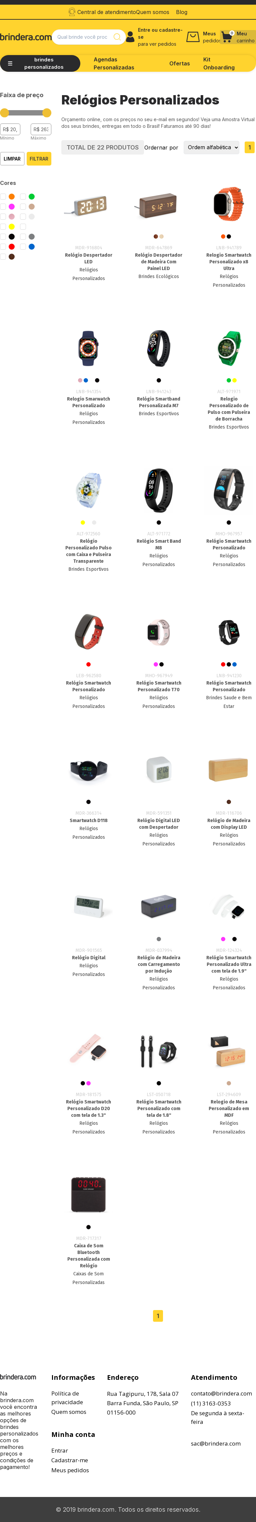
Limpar (12, 159)
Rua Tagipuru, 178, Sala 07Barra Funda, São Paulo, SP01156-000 (143, 1403)
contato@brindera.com (221, 1393)
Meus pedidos (70, 1470)
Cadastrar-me (69, 1460)
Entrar (59, 1450)
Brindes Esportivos (159, 414)
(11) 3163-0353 (211, 1403)
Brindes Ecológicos (158, 276)
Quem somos (68, 1412)
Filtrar (39, 159)
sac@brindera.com (216, 1443)
